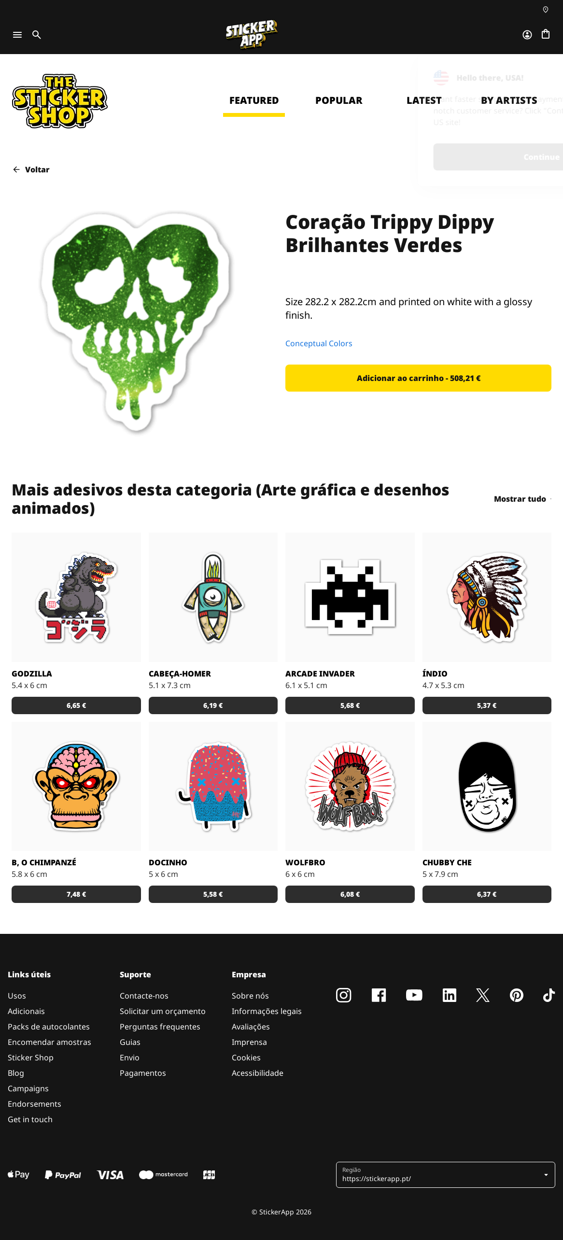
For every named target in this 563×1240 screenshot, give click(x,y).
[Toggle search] (35, 35)
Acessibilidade (257, 1073)
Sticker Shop (31, 1057)
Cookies (246, 1057)
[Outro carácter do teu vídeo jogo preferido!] (350, 597)
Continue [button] (429, 157)
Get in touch (30, 1119)
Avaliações (251, 1026)
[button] (418, 378)
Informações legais (267, 1011)
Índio (435, 673)
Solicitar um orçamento (163, 1011)
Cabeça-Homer (180, 673)
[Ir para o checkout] (545, 35)
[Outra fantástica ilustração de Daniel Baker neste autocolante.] (350, 786)
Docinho (168, 862)
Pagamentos (143, 1073)
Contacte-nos (144, 995)
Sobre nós (250, 995)
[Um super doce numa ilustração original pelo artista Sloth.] (213, 786)
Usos (17, 995)
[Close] (533, 73)
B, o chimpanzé (44, 862)
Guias (130, 1042)
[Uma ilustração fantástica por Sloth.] (487, 786)
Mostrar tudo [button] (522, 498)
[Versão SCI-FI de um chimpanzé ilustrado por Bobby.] (76, 786)
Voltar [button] (31, 169)
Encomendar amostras (49, 1042)
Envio (130, 1057)
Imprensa (249, 1042)
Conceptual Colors (318, 343)
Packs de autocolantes (49, 1026)
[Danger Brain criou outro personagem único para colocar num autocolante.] (213, 597)
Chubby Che (447, 862)
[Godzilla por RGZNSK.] (76, 597)
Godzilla (32, 673)
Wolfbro (305, 862)
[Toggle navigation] (17, 35)
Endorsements (34, 1104)
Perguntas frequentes (160, 1026)
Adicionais (26, 1011)
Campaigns (28, 1088)
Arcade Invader (320, 673)
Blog (16, 1073)
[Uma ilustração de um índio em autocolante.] (487, 597)
